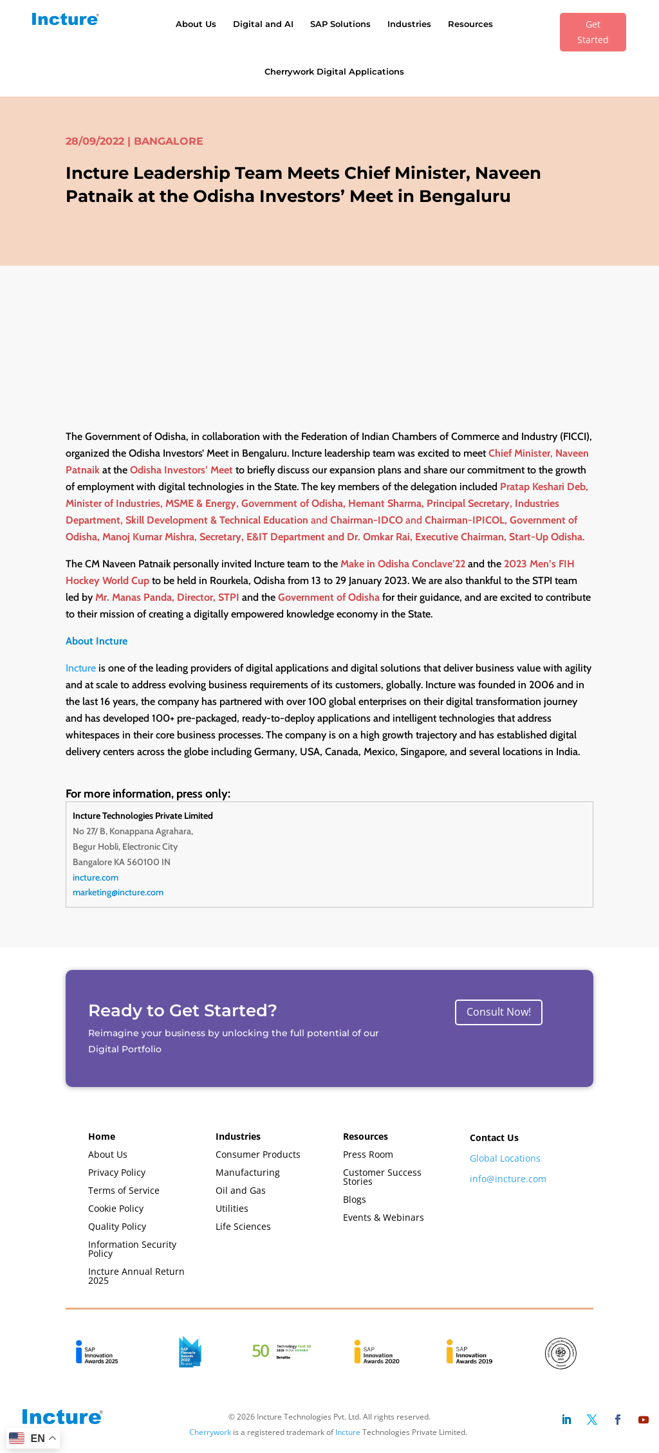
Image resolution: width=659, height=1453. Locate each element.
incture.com (95, 877)
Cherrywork (210, 1432)
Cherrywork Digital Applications (334, 71)
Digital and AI (263, 24)
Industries (409, 24)
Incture (81, 668)
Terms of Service (124, 1190)
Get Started (593, 32)
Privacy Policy (116, 1172)
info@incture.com (508, 1179)
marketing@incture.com (118, 892)
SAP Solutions (340, 24)
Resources (470, 24)
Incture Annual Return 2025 (136, 1275)
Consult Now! (499, 1012)
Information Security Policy (132, 1248)
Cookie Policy (116, 1208)
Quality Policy (117, 1226)
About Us (196, 24)
